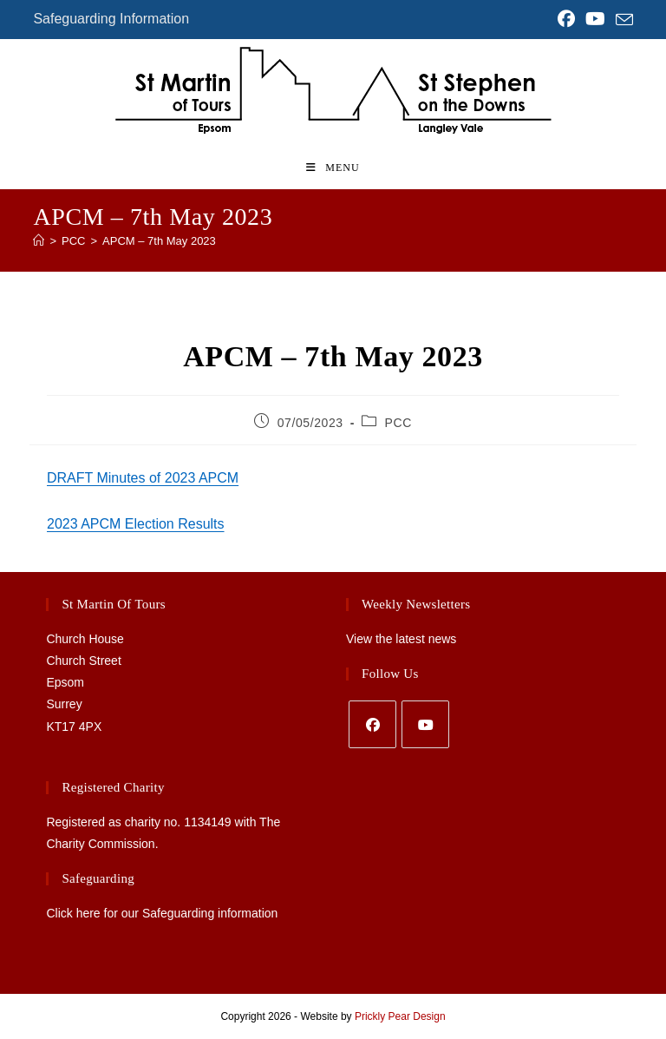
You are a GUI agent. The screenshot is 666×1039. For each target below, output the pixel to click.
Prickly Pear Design (400, 1016)
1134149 (208, 822)
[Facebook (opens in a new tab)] (566, 19)
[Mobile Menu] (332, 167)
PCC (398, 423)
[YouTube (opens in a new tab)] (595, 19)
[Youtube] (425, 724)
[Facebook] (372, 724)
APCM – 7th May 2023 (159, 240)
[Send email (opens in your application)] (621, 20)
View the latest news (401, 639)
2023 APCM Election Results (136, 523)
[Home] (38, 240)
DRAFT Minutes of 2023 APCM (142, 477)
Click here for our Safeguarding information (162, 913)
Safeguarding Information (111, 18)
